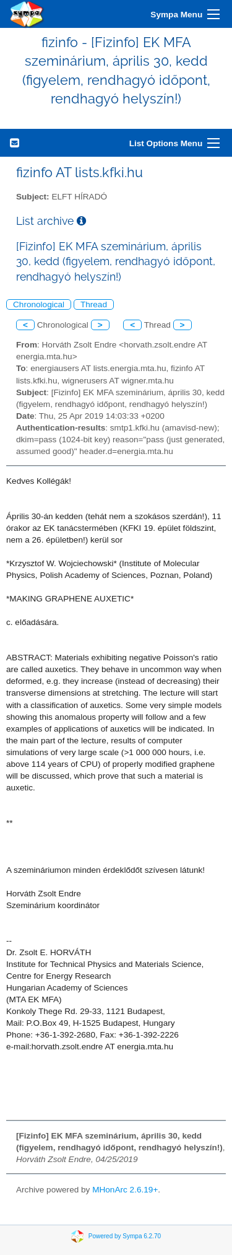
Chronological (38, 304)
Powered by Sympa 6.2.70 (124, 1236)
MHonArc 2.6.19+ (125, 1189)
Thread (93, 304)
